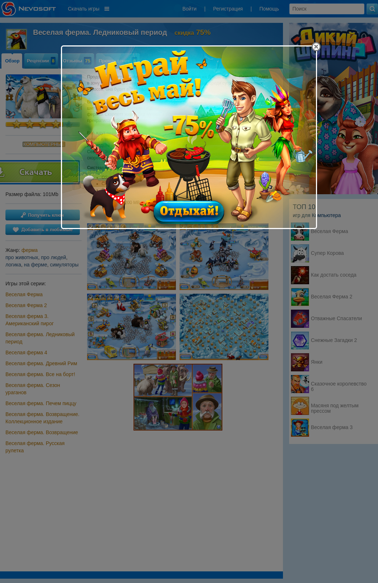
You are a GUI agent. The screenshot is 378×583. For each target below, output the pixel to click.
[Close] (316, 46)
